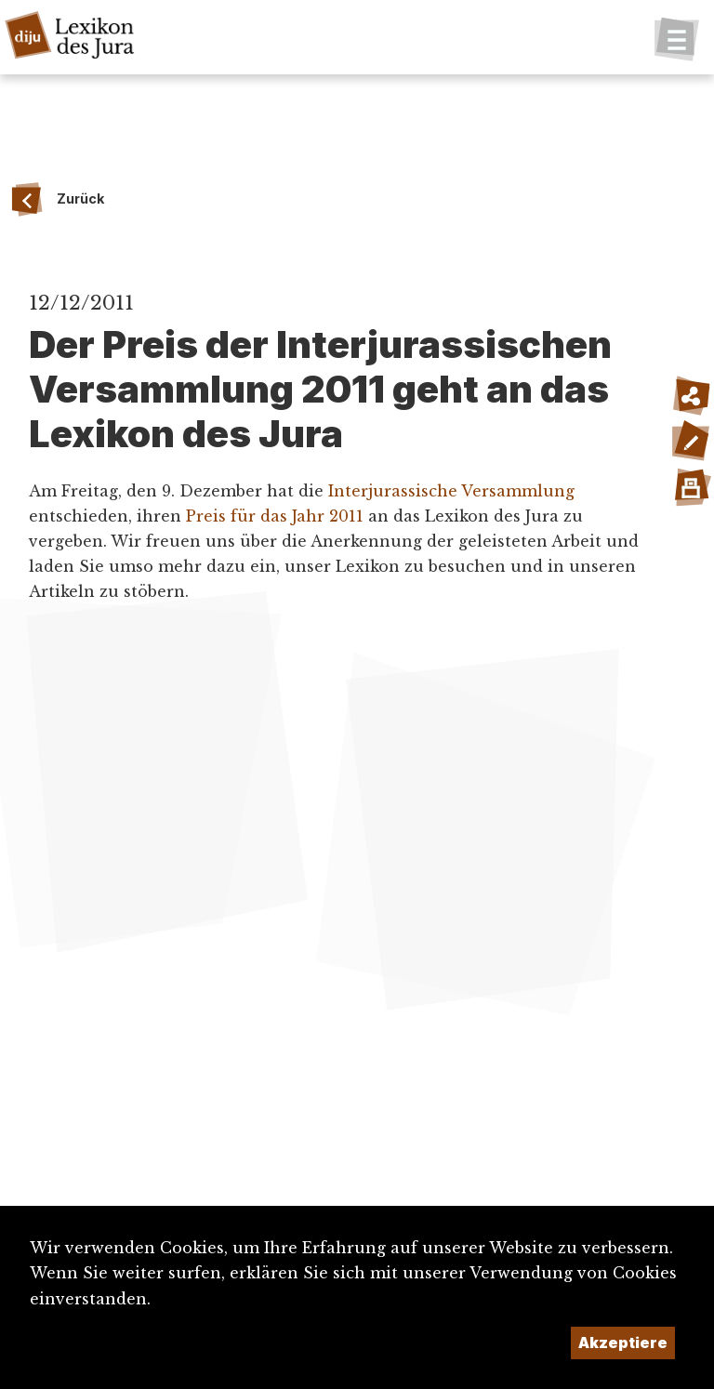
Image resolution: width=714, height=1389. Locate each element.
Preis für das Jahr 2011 (275, 516)
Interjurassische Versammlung (451, 491)
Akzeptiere (623, 1342)
